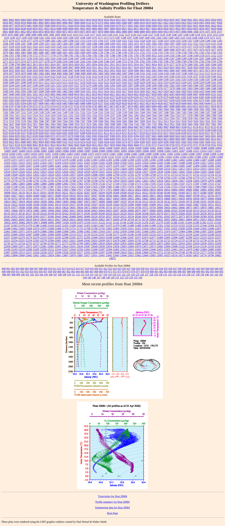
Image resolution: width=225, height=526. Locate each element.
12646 (210, 171)
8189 (213, 130)
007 (36, 268)
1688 (53, 52)
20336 (218, 213)
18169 (50, 192)
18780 (50, 198)
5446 (219, 91)
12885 (36, 183)
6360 (183, 100)
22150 (87, 234)
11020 (12, 154)
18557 (87, 195)
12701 (123, 174)
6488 (88, 103)
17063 (80, 183)
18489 (58, 195)
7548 (148, 118)
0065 (59, 22)
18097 (218, 189)
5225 (118, 82)
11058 (55, 154)
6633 (148, 103)
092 (207, 271)
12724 (210, 174)
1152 (209, 34)
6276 (148, 97)
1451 (118, 43)
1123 (127, 34)
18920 (181, 198)
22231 (181, 234)
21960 (145, 231)
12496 (210, 166)
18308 (123, 192)
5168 (41, 79)
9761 (213, 145)
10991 (116, 151)
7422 (47, 118)
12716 (181, 174)
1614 (41, 49)
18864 (152, 198)
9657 (106, 145)
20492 (80, 216)
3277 (172, 64)
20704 (130, 219)
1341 (213, 40)
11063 (69, 154)
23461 (174, 249)
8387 (106, 136)
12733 (36, 177)
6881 (136, 106)
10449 (116, 148)
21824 (152, 228)
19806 (160, 207)
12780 (29, 180)
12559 (87, 168)
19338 (80, 204)
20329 (203, 213)
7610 (148, 121)
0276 (100, 22)
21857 (218, 228)
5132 (88, 76)
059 (55, 271)
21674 (36, 228)
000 (4, 268)
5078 (17, 73)
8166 (118, 130)
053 (27, 271)
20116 (203, 210)
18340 (159, 192)
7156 (106, 112)
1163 (53, 37)
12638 (152, 171)
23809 (21, 255)
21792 (101, 228)
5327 (88, 88)
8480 (53, 139)
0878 (100, 31)
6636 (160, 103)
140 (207, 274)
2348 (118, 61)
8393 (130, 136)
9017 (219, 139)
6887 (166, 106)
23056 (116, 246)
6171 (40, 97)
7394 (219, 115)
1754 (154, 52)
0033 (160, 19)
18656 (160, 195)
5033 (219, 67)
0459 (5, 25)
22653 (94, 240)
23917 (87, 255)
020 (96, 268)
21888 (58, 231)
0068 (77, 22)
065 (82, 271)
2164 (59, 58)
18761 (29, 198)
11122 (111, 157)
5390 (5, 91)
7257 (112, 115)
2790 (190, 61)
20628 (65, 219)
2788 (178, 61)
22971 (21, 246)
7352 (172, 115)
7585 (35, 121)
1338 (196, 40)
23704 (152, 252)
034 (161, 268)
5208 (23, 82)
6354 (148, 100)
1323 (136, 40)
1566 (124, 46)
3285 (219, 64)
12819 (123, 180)
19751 (145, 207)
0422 (166, 22)
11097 (198, 154)
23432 (138, 249)
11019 (5, 154)
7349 (166, 115)
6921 (11, 109)
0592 (166, 25)
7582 (29, 121)
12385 (109, 160)
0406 (124, 22)
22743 (218, 240)
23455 (167, 249)
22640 (80, 240)
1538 (94, 46)
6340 (124, 100)
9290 (142, 142)
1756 (166, 52)
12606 (138, 168)
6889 (178, 106)
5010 (88, 67)
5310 (219, 85)
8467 (17, 139)
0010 (53, 19)
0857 (53, 31)
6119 (29, 97)
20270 (160, 213)
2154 (5, 58)
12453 (218, 163)
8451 (213, 136)
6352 (136, 100)
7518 (112, 118)
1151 (203, 34)
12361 (161, 157)
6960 (35, 109)
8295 (17, 136)
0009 (47, 19)
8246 (178, 133)
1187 (117, 37)
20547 (145, 216)
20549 (152, 216)
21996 (196, 231)
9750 (172, 145)
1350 (41, 43)
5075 (219, 70)
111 (73, 274)
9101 (65, 142)
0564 (82, 25)
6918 (213, 106)
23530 (43, 252)
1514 (207, 43)
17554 (181, 186)
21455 (87, 225)
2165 (65, 58)
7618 (183, 121)
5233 (166, 82)
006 (32, 268)
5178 (100, 79)
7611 (154, 121)
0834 (190, 28)
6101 (213, 94)
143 (221, 274)
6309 (53, 100)
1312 (77, 40)
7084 (166, 109)
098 (14, 274)
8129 (11, 130)
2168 (82, 58)
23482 (196, 249)
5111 (196, 73)
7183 (183, 112)
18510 (65, 195)
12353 (139, 157)
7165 (148, 112)
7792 (154, 124)
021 (101, 268)
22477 (152, 237)
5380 (178, 88)
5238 (195, 82)
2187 (172, 58)
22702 (138, 240)
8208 (82, 133)
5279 (88, 85)
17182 (145, 183)
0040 (183, 19)
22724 (174, 240)
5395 (23, 91)
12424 (94, 163)
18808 (72, 198)
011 (55, 268)
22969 (14, 246)
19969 (14, 210)
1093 (57, 34)
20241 (130, 213)
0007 (41, 19)
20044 (101, 210)
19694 (94, 207)
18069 (189, 189)
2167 (77, 58)
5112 (201, 73)
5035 (11, 70)
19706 (101, 207)
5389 (219, 88)
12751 (123, 177)
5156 (189, 76)
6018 (94, 94)
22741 (210, 240)
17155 (123, 183)
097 (9, 274)
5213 (53, 82)
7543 (130, 118)
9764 (12, 148)
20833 (167, 219)
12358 (146, 157)
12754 (138, 177)
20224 (116, 213)
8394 (136, 136)
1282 (59, 40)
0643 (219, 25)
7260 (124, 115)
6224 (94, 97)
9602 (35, 145)
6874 (118, 106)
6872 (106, 106)
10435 (65, 148)
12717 (188, 174)
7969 (35, 127)
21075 (80, 222)
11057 (48, 154)
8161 (88, 130)
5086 (65, 73)
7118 (29, 112)
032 (152, 268)
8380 (77, 136)
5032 (213, 67)
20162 (65, 213)
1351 (47, 43)
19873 (189, 207)
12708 (145, 174)
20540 (138, 216)
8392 (124, 136)
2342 (82, 61)
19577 (14, 207)
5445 (213, 91)
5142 (148, 76)
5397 (35, 91)
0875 (82, 31)
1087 (22, 34)
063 (73, 271)
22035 (210, 231)
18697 (189, 195)
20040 (87, 210)
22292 (58, 237)
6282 (183, 97)
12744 (80, 177)
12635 (130, 171)
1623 (88, 49)
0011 (58, 19)
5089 (83, 73)
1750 (130, 52)
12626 (65, 171)
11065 (76, 154)
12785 (65, 180)
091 (203, 271)
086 (180, 271)
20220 (109, 213)
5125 (53, 76)
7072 (112, 109)
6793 (82, 106)
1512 (195, 43)
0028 (130, 19)
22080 (36, 234)
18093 (210, 189)
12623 (43, 171)
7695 (106, 124)
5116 (5, 76)
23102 (181, 246)
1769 (23, 55)
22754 (21, 243)
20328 (196, 213)
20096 (167, 210)
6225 (100, 97)
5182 (124, 79)
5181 (118, 79)
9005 (207, 139)
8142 (41, 130)
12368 (212, 157)
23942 (109, 255)
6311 (64, 100)
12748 (101, 177)
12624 (50, 171)
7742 (136, 124)
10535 (29, 151)
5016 (124, 67)
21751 (72, 228)
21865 (14, 231)
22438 (109, 237)
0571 (124, 25)
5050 (88, 70)
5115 (219, 73)
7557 (178, 118)
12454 (7, 166)
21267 (152, 222)
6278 (160, 97)
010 (50, 268)
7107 (17, 112)
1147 (180, 34)
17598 (196, 186)
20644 (87, 219)
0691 (77, 28)
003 (18, 268)
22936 (203, 243)
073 (120, 271)
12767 (174, 177)
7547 (142, 118)
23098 (174, 246)
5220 (88, 82)
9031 (17, 142)
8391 (118, 136)
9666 (130, 145)
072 (115, 271)
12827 (181, 180)
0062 (41, 22)
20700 (123, 219)
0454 (195, 22)
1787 (106, 55)
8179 (172, 130)
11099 (213, 154)
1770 (29, 55)
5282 (106, 85)
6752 (41, 106)
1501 (148, 43)
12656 (65, 174)
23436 (145, 249)
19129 (152, 201)
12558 (80, 168)
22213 (159, 234)
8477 (47, 139)
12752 (130, 177)
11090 (155, 154)
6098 (201, 94)
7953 (17, 127)
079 (147, 271)
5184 (136, 79)
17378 (36, 186)
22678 (116, 240)
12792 (109, 180)
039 (184, 268)
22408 (94, 237)
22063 (21, 234)
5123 (41, 76)
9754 (183, 145)
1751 (136, 52)
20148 (50, 213)
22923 (189, 243)
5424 (166, 91)
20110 (196, 210)
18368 (181, 192)
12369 (219, 157)
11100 (220, 154)
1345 (11, 43)
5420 (142, 91)
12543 (36, 168)
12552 (72, 168)
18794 (58, 198)
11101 (5, 157)
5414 (106, 91)
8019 (77, 127)
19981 (36, 210)
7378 (189, 115)
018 (87, 268)
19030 (29, 201)
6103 (5, 97)
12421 (79, 163)
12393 (138, 160)
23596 (94, 252)
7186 (201, 112)
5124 (47, 76)
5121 (29, 76)
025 (119, 268)
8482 (65, 139)
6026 (142, 94)
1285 (65, 40)
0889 (142, 31)
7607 (136, 121)
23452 (160, 249)
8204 (59, 133)
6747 (11, 106)
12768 (181, 177)
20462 (65, 216)
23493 (218, 249)
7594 (65, 121)
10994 (131, 151)
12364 (183, 157)
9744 (160, 145)
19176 (188, 201)
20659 (94, 219)
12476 (116, 166)
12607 (145, 168)
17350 (29, 186)
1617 (59, 49)
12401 (174, 160)
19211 (218, 201)
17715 (21, 189)
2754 (130, 61)
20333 (210, 213)
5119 (17, 76)
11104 (26, 157)
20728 (145, 219)
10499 (22, 151)
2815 (47, 64)
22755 (29, 243)
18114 (29, 192)
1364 (65, 43)
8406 (160, 136)
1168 (82, 37)
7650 (23, 124)
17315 (210, 183)
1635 (142, 49)
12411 (14, 163)
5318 (35, 88)
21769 (87, 228)
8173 (142, 130)
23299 (43, 249)
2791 (196, 61)
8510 (124, 139)
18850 (123, 198)
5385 (201, 88)
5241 (213, 82)
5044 (53, 70)
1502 (154, 43)
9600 (29, 145)
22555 (21, 240)
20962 (22, 222)
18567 (94, 195)
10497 (14, 151)
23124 (196, 246)
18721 (203, 195)
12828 (189, 180)
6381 (207, 100)
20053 (109, 210)
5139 (130, 76)
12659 (87, 174)
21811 (130, 228)
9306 (207, 142)
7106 (11, 112)
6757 (71, 106)
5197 (207, 79)
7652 (29, 124)
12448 (181, 163)
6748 (17, 106)
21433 (65, 225)
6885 (160, 106)
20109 (189, 210)
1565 (118, 46)
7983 (41, 127)
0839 (213, 28)
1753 (148, 52)
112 (78, 274)
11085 (134, 154)
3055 (160, 64)
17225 (160, 183)
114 (87, 274)
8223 (148, 133)
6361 (189, 100)
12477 (123, 166)
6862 (100, 106)
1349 (35, 43)
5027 (183, 67)
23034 (80, 246)
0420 (154, 22)
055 (36, 271)
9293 (154, 142)
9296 (166, 142)
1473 (142, 43)
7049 (82, 109)
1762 (202, 52)
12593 (116, 168)
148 (103, 277)
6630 (130, 103)
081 (157, 271)
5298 (148, 85)
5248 (35, 85)
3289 (23, 67)
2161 (41, 58)
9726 (148, 145)
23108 (189, 246)
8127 (5, 130)
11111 (69, 157)
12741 (65, 177)
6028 (154, 94)
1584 (11, 49)
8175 (154, 130)
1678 (219, 49)
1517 (5, 46)
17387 (50, 186)
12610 (167, 168)
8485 (77, 139)
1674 (202, 49)
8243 (172, 133)
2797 (5, 64)
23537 (50, 252)
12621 (29, 171)
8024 (82, 127)
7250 (82, 115)
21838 (181, 228)
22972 (29, 246)
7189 (219, 112)
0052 (201, 19)
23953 (130, 255)
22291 (50, 237)
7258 (118, 115)
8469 (23, 139)
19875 (196, 207)
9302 (184, 142)
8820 (160, 139)
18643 (145, 195)
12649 (14, 174)
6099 (207, 94)
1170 (94, 37)
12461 (58, 166)
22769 (50, 243)
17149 (116, 183)
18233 (72, 192)
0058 (17, 22)
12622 (36, 171)
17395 (58, 186)
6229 (124, 97)
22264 (14, 237)
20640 (80, 219)
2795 (213, 61)
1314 (88, 40)
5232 (160, 82)
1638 (154, 49)
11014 (203, 151)
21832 (167, 228)
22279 (43, 237)
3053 (148, 64)
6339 (118, 100)
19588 (21, 207)
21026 (65, 222)
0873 (71, 31)
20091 (160, 210)
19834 (167, 207)
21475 (109, 225)
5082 (41, 73)
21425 (58, 225)
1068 (196, 31)
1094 (63, 34)
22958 (7, 246)
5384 (195, 88)
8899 (195, 139)
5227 (130, 82)
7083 (160, 109)
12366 (197, 157)
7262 (136, 115)
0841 (5, 31)
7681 (94, 124)
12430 (123, 163)
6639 (178, 103)
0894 (154, 31)
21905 (94, 231)
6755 (59, 106)
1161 (41, 37)
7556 (172, 118)
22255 (218, 234)
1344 (5, 43)
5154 (178, 76)
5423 (160, 91)
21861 (7, 231)
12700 (116, 174)
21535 (196, 225)
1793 (136, 55)
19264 (21, 204)
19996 (50, 210)
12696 (109, 174)
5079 (23, 73)
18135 (36, 192)
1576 (184, 46)
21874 (29, 231)
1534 (71, 46)
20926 (218, 219)
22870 (152, 243)
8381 (82, 136)
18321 (138, 192)
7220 (58, 115)
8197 (23, 133)
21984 (181, 231)
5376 (160, 88)
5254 (65, 85)
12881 (7, 183)
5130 (76, 76)
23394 (109, 249)
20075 (138, 210)
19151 (174, 201)
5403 (71, 91)
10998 (160, 151)
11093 (177, 154)
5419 (136, 91)
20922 (210, 219)
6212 (58, 97)
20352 (14, 216)
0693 (88, 28)
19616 (58, 207)
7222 (70, 115)
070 (106, 271)
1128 (156, 34)
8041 (100, 127)
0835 (196, 28)
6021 (112, 94)
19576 (7, 207)
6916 (202, 106)
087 (184, 271)
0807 (106, 28)
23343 (72, 249)
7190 (5, 115)
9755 (189, 145)
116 (96, 274)
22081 (43, 234)
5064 (160, 70)
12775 (218, 177)
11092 (170, 154)
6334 (88, 100)
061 (64, 271)
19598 (29, 207)
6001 (53, 94)
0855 (41, 31)
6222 (82, 97)
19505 (203, 204)
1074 (202, 31)
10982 (51, 151)
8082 (154, 127)
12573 (94, 168)
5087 (71, 73)
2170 (94, 58)
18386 (203, 192)
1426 (88, 43)
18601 (116, 195)
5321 (53, 88)
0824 (142, 28)
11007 (182, 151)
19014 (7, 201)
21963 (152, 231)
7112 (23, 112)
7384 (207, 115)
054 (32, 271)
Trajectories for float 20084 (112, 496)
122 (123, 274)
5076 (5, 73)
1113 (69, 34)
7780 (142, 124)
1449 (106, 43)
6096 (189, 94)
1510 (184, 43)
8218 (142, 133)
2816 (53, 64)
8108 (184, 127)
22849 (138, 243)
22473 (138, 237)
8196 (17, 133)
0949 (160, 31)
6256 (136, 97)
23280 (29, 249)
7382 (201, 115)
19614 (50, 207)
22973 (36, 246)
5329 (100, 88)
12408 (210, 160)
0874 (77, 31)
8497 (100, 139)
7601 (106, 121)
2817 (59, 64)
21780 (94, 228)
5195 (196, 79)
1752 (142, 52)
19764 (152, 207)
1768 (17, 55)
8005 (53, 127)
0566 (94, 25)
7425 (53, 118)
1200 (147, 37)
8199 (35, 133)
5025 (172, 67)
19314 (58, 204)
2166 (71, 58)
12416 (43, 163)
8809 (154, 139)
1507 (172, 43)
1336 (184, 40)
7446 (77, 118)
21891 (72, 231)
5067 (178, 70)
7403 (17, 118)
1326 (148, 40)
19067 (80, 201)
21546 (203, 225)
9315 (11, 145)
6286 (207, 97)
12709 (152, 174)
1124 (133, 34)
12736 (50, 177)
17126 (101, 183)
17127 (109, 183)
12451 (203, 163)
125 (137, 274)
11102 (12, 157)
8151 (77, 130)
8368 (41, 136)
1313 (82, 40)
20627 (58, 219)
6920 (5, 109)
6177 (46, 97)
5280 (94, 85)
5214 (58, 82)
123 (128, 274)
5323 (64, 88)
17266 (174, 183)
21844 (196, 228)
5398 (41, 91)
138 (198, 274)
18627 (130, 195)
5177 (94, 79)
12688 (94, 174)
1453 (130, 43)
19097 (116, 201)
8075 (142, 127)
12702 (130, 174)
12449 (188, 163)
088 (189, 271)
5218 (82, 82)
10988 (94, 151)
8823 (166, 139)
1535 (77, 46)
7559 (190, 118)
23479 (189, 249)
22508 (189, 237)
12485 (181, 166)
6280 (171, 97)
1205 (176, 37)
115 (91, 274)
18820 (87, 198)
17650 (218, 186)
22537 (218, 237)
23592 (87, 252)
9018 (5, 142)
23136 (203, 246)
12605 (130, 168)
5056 (118, 70)
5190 (166, 79)
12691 (101, 174)
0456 (207, 22)
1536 (82, 46)
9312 (219, 142)
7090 (196, 109)
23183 (218, 246)
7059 (94, 109)
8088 (172, 127)
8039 (94, 127)
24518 (174, 255)
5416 (118, 91)
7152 (82, 112)
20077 (145, 210)
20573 (181, 216)
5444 (207, 91)
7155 (100, 112)
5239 (201, 82)
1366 (77, 43)
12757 (152, 177)
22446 (123, 237)
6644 (207, 103)
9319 (23, 145)
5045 (59, 70)
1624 (94, 49)
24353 (167, 255)
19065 (65, 201)
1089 (34, 34)
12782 (43, 180)
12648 (7, 174)
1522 (35, 46)
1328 (160, 40)
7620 (195, 121)
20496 (87, 216)
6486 (82, 103)
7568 (213, 118)
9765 (18, 148)
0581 (130, 25)
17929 (87, 189)
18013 (123, 189)
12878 (203, 180)
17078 (94, 183)
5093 (106, 73)
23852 (43, 255)
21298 (196, 222)
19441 (174, 204)
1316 (100, 40)
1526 (59, 46)
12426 (101, 163)
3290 (29, 67)
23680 (145, 252)
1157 (18, 37)
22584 (50, 240)
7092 (202, 109)
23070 (138, 246)
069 (101, 271)
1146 (174, 34)
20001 (58, 210)
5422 (154, 91)
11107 (48, 157)
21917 (109, 231)
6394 (23, 103)
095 (221, 271)
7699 (118, 124)
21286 (174, 222)
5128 (70, 76)
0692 (82, 28)
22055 (7, 234)
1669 (172, 49)
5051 (94, 70)
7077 (124, 109)
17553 (174, 186)
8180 (178, 130)
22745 (7, 243)
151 (117, 277)
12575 (101, 168)
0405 (118, 22)
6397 (35, 103)
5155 (183, 76)
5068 (184, 70)
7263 (142, 115)
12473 (101, 166)
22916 (181, 243)
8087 (166, 127)
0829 (160, 28)
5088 (77, 73)
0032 (154, 19)
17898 (72, 189)
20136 (21, 213)
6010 (77, 94)
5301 (166, 85)
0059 (23, 22)
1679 (5, 52)
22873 (160, 243)
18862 (145, 198)
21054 (73, 222)
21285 (167, 222)
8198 (29, 133)
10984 (65, 151)
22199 (138, 234)
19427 (167, 204)
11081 (112, 154)
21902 (87, 231)
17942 (94, 189)
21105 (87, 222)
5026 (178, 67)
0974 (172, 31)
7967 (29, 127)
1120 (109, 34)
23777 (203, 252)
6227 (112, 97)
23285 (36, 249)
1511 (189, 43)
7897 (219, 124)
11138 (125, 157)
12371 (14, 160)
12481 (152, 166)
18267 (87, 192)
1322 (130, 40)
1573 (166, 46)
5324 (70, 88)
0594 (178, 25)
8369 (47, 136)
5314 (11, 88)
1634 (136, 49)
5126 (58, 76)
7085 (172, 109)
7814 (166, 124)
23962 (138, 255)
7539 (124, 118)
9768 (30, 148)
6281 (177, 97)
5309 (213, 85)
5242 (219, 82)
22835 (123, 243)
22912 (174, 243)
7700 (124, 124)
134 (179, 274)
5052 (100, 70)
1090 (39, 34)
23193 (14, 249)
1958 (148, 55)
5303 (178, 85)
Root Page (112, 513)
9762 (219, 145)
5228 (136, 82)
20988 (44, 222)
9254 (82, 142)
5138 (124, 76)
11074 (98, 154)
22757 (36, 243)
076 (133, 271)
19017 (14, 201)
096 (4, 274)
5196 (202, 79)
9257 (94, 142)
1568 (136, 46)
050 (13, 271)
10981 (44, 151)
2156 (17, 58)
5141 (142, 76)
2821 (82, 64)
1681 (11, 52)
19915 (218, 207)
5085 (59, 73)
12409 (218, 160)
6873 (112, 106)
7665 (59, 124)
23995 (160, 255)
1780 (65, 55)
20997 (58, 222)
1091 (45, 34)
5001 (35, 67)
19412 (160, 204)
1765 (219, 52)
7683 (100, 124)
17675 (7, 189)
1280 (47, 40)
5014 (112, 67)
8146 (65, 130)
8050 (106, 127)
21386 (36, 225)
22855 (145, 243)
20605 (21, 219)
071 (110, 271)
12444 (152, 163)
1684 (29, 52)
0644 (5, 28)
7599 (94, 121)
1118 (98, 34)
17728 (29, 189)
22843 (130, 243)
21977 (174, 231)
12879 (210, 180)
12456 (21, 166)
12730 (29, 177)
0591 (160, 25)
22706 (145, 240)
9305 (202, 142)
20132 (218, 210)
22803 (87, 243)
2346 (106, 61)
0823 (136, 28)
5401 (59, 91)
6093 (172, 94)
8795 (148, 139)
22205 (145, 234)
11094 (184, 154)
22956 (218, 243)
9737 (154, 145)
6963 (41, 109)
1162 (47, 37)
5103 (154, 73)
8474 (35, 139)
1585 (17, 49)
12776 (7, 180)
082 (161, 271)
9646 (82, 145)
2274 (23, 61)
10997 (153, 151)
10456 (131, 148)
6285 (201, 97)
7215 (41, 115)
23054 (109, 246)
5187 (148, 79)
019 (92, 268)
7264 (148, 115)
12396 (152, 160)
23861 (58, 255)
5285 (124, 85)
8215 (124, 133)
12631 (101, 171)
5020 (148, 67)
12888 (50, 183)
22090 (50, 234)
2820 (77, 64)
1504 (166, 43)
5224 (112, 82)
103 (37, 274)
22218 (167, 234)
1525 (53, 46)
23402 (116, 249)
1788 (112, 55)
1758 (178, 52)
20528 (116, 216)
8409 (172, 136)
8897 (183, 139)
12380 (72, 160)
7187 (207, 112)
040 (189, 268)
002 (13, 268)
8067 (136, 127)
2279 (53, 61)
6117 (23, 97)
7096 (213, 109)
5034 (5, 70)
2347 (112, 61)
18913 (174, 198)
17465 (109, 186)
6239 (130, 97)
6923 (23, 109)
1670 (178, 49)
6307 (41, 100)
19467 (196, 204)
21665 (21, 228)
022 (105, 268)
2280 (59, 61)
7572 (5, 121)
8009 (65, 127)
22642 (87, 240)
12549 (50, 168)
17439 (101, 186)
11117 (90, 157)
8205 (65, 133)
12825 (167, 180)
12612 (181, 168)
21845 (203, 228)
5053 (106, 70)
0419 (148, 22)
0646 (17, 28)
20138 (36, 213)
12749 (109, 177)
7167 (160, 112)
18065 (181, 189)
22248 (210, 234)
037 (175, 268)
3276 (166, 64)
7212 (23, 115)
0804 (94, 28)
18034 (152, 189)
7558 (184, 118)
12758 (160, 177)
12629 (87, 171)
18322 (145, 192)
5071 (196, 70)
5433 (189, 91)
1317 (106, 40)
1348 (29, 43)
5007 (71, 67)
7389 (213, 115)
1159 (29, 37)
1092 (51, 34)
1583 (5, 49)
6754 (53, 106)
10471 (182, 148)
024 (115, 268)
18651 (152, 195)
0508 (47, 25)
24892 (218, 255)
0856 (47, 31)
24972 (112, 258)
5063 (154, 70)
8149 (71, 130)
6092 (166, 94)
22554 (14, 240)
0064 (53, 22)
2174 (118, 58)
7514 (106, 118)
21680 (50, 228)
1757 (172, 52)
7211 (17, 115)
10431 (44, 148)
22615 (65, 240)
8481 (59, 139)
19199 (210, 201)
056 (41, 271)
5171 (59, 79)
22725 (181, 240)
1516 (219, 43)
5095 (118, 73)
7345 (160, 115)
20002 (65, 210)
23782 (210, 252)
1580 (207, 46)
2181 (154, 58)
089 (194, 271)
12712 (167, 174)
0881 (112, 31)
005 (27, 268)
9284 (136, 142)
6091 (160, 94)
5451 (29, 94)
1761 (196, 52)
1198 (135, 37)
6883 (148, 106)
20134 (7, 213)
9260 (100, 142)
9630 (41, 145)
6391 (5, 103)
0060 (29, 22)
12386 (116, 160)
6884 (154, 106)
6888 (172, 106)
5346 (154, 88)
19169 (181, 201)
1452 (124, 43)
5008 (77, 67)
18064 (174, 189)
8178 (166, 130)
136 (188, 274)
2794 (207, 61)
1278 (35, 40)
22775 (65, 243)
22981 (43, 246)
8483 (71, 139)
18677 (174, 195)
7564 (202, 118)
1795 (142, 55)
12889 (58, 183)
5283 (112, 85)
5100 (136, 73)
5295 (142, 85)
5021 (154, 67)
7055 (88, 109)
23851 (36, 255)
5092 (100, 73)
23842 (29, 255)
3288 (17, 67)
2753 (124, 61)
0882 (118, 31)
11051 (19, 154)
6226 (106, 97)
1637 (148, 49)
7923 (5, 127)
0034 (166, 19)
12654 (50, 174)
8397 (148, 136)
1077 (219, 31)
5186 (142, 79)
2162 (47, 58)
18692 (181, 195)
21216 (137, 222)
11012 (196, 151)
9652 (94, 145)
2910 (100, 64)
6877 (124, 106)
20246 (138, 213)
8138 (29, 130)
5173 (71, 79)
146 (94, 277)
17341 (21, 186)
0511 (64, 25)
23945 (116, 255)
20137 (29, 213)
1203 (164, 37)
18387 (210, 192)
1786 (100, 55)
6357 (166, 100)
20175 (80, 213)
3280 (189, 64)
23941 (101, 255)
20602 (7, 219)
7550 (154, 118)
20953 (14, 222)
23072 (145, 246)
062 (69, 271)
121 (119, 274)
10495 (7, 151)
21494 (145, 225)
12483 (167, 166)
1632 (124, 49)
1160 (35, 37)
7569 (219, 118)
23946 (123, 255)
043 (203, 268)
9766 (24, 148)
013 (64, 268)
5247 (29, 85)
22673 (109, 240)
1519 (17, 46)
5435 (201, 91)
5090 (89, 73)
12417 (50, 163)
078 (143, 271)
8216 (130, 133)
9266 (118, 142)
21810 (123, 228)
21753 (80, 228)
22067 (29, 234)
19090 (109, 201)
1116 (86, 34)
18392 (218, 192)
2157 (23, 58)
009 (45, 268)
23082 (160, 246)
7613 (166, 121)
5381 (183, 88)
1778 (53, 55)
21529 (189, 225)
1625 (100, 49)
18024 (138, 189)
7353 (178, 115)
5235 (178, 82)
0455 (201, 22)
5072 (202, 70)
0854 (35, 31)
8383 (94, 136)
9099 (59, 142)
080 (152, 271)
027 (129, 268)
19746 (138, 207)
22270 (21, 237)
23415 (130, 249)
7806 (160, 124)
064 (78, 271)
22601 (58, 240)
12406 (196, 160)
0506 (35, 25)
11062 (62, 154)
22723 (167, 240)
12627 (72, 171)
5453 (41, 94)
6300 (219, 97)
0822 (130, 28)
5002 (41, 67)
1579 (202, 46)
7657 (35, 124)
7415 (41, 118)
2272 (11, 61)
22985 (50, 246)
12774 (210, 177)
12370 (7, 160)
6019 (100, 94)
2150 (202, 55)
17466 (116, 186)
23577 (80, 252)
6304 (23, 100)
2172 (106, 58)
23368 (94, 249)
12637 (145, 171)
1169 (88, 37)
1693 (77, 52)
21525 (181, 225)
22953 (210, 243)
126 (142, 274)
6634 (154, 103)
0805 (100, 28)
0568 (106, 25)
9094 (41, 142)
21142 (116, 222)
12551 (65, 168)
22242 (196, 234)
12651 (29, 174)
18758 (21, 198)
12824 (160, 180)
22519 (203, 237)
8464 (11, 139)
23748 (181, 252)
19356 (101, 204)
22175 (116, 234)
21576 (218, 225)
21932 (116, 231)
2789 (184, 61)
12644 (196, 171)
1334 (172, 40)
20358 (29, 216)
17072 (87, 183)
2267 (202, 58)
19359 (109, 204)
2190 (190, 58)
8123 (207, 127)
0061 (35, 22)
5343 (142, 88)
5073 (207, 70)
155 (136, 277)
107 (55, 274)
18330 (152, 192)
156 (140, 277)
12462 (65, 166)
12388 (123, 160)
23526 (36, 252)
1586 (23, 49)
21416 (50, 225)
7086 (178, 109)
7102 (5, 112)
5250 (47, 85)
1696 (94, 52)
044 (207, 268)
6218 (64, 97)
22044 (218, 231)
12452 (210, 163)
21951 (138, 231)
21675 (43, 228)
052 (22, 271)
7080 (142, 109)
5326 (82, 88)
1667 (160, 49)
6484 (71, 103)
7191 (11, 115)
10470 (174, 148)
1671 (184, 49)
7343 (154, 115)
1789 (118, 55)
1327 (154, 40)
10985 (73, 151)
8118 (195, 127)
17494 (138, 186)
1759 (184, 52)
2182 (160, 58)
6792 (77, 106)
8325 (29, 136)
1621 (77, 49)
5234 (172, 82)
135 (184, 274)
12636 (138, 171)
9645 (77, 145)
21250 (145, 222)
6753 (47, 106)
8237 (166, 133)
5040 (41, 70)
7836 (178, 124)
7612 (160, 121)
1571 (154, 46)
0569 (112, 25)
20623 (50, 219)
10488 (204, 148)
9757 (195, 145)
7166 (154, 112)
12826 (174, 180)
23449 (152, 249)
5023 (160, 67)
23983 (152, 255)
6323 (70, 100)
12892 (65, 183)
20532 (123, 216)
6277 (154, 97)
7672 (82, 124)
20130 (210, 210)
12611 (174, 168)
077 (138, 271)
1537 (88, 46)
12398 (160, 160)
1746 (106, 52)
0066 (65, 22)
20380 (50, 216)
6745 (219, 103)
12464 (72, 166)
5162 (5, 79)
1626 (106, 49)
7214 (35, 115)
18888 (167, 198)
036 (170, 268)
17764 (36, 189)
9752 (178, 145)
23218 (21, 249)
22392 (87, 237)
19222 (14, 204)
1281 (53, 40)
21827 (159, 228)
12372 (21, 160)
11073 (91, 154)
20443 (58, 216)
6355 (154, 100)
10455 (124, 148)
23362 (87, 249)
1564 (112, 46)
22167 (101, 234)
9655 (100, 145)
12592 (109, 168)
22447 (130, 237)
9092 (35, 142)
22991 (58, 246)
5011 (94, 67)
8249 (183, 133)
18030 (145, 189)
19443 (181, 204)
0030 (142, 19)
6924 (29, 109)
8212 (106, 133)
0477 (11, 25)
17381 (43, 186)
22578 (43, 240)
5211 (41, 82)
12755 (145, 177)
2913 (118, 64)
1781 (71, 55)
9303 (190, 142)
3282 (201, 64)
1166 (70, 37)
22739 (203, 240)
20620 (43, 219)
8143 (47, 130)
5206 (11, 82)
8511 (130, 139)
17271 (189, 183)
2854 (94, 64)
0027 (124, 19)
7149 (64, 112)
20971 (36, 222)
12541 (21, 168)
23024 (65, 246)
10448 (109, 148)
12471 (87, 166)
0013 (70, 19)
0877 (94, 31)
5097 (124, 73)
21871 (21, 231)
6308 (47, 100)
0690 (71, 28)
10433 (51, 148)
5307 (202, 85)
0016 (88, 19)
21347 (7, 225)
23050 (101, 246)
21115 (94, 222)
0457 (213, 22)
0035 (172, 19)
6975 (71, 109)
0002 (11, 19)
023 (110, 268)
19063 (58, 201)
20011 (72, 210)
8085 (160, 127)
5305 (190, 85)
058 (50, 271)
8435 (184, 136)
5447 (5, 94)
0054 (213, 19)
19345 (87, 204)
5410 (82, 91)
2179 (142, 58)
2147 (184, 55)
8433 (178, 136)
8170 (130, 130)
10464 (167, 148)
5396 (29, 91)
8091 (178, 127)
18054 (167, 189)
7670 (77, 124)
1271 (212, 37)
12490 (196, 166)
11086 (141, 154)
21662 (14, 228)
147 (99, 277)
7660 (41, 124)
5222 (100, 82)
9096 (53, 142)
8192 (219, 130)
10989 (102, 151)
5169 (47, 79)
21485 (123, 225)
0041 (189, 19)
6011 (82, 94)
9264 (106, 142)
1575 (178, 46)
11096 (191, 154)
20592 (210, 216)
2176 (130, 58)
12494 (203, 166)
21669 (29, 228)
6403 (53, 103)
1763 (207, 52)
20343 (7, 216)
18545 (72, 195)
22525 (210, 237)
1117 (92, 34)
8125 (213, 127)
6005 (65, 94)
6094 (178, 94)
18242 (79, 192)
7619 (189, 121)
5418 (130, 91)
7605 (124, 121)
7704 (130, 124)
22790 (80, 243)
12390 (130, 160)
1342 (219, 40)
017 (82, 268)
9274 (124, 142)
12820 (130, 180)
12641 (174, 171)
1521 (29, 46)
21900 (80, 231)
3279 (183, 64)
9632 (53, 145)
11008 (189, 151)
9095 (47, 142)
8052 (112, 127)
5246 (23, 85)
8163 (100, 130)
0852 (23, 31)
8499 (112, 139)
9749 (166, 145)
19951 (7, 210)
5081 (35, 73)
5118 (11, 76)
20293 (189, 213)
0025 (118, 19)
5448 (11, 94)
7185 (195, 112)
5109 (190, 73)
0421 (160, 22)
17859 (50, 189)
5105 (166, 73)
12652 (36, 174)
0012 (64, 19)
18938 (196, 198)
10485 (196, 148)
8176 (160, 130)
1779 (59, 55)
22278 (36, 237)
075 (129, 271)
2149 (196, 55)
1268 (200, 37)
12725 (218, 174)
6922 (17, 109)
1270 (206, 37)
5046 (65, 70)
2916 (136, 64)
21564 (210, 225)
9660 (118, 145)
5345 (148, 88)
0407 (130, 22)
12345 (132, 157)
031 (147, 268)
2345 (100, 61)
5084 (53, 73)
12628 (80, 171)
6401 (47, 103)
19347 (94, 204)
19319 (65, 204)
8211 (100, 133)
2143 (160, 55)
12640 (167, 171)
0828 (154, 28)
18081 (196, 189)
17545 (167, 186)
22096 (65, 234)
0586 (148, 25)
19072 (87, 201)
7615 (178, 121)
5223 (106, 82)
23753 (196, 252)
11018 (217, 151)
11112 (76, 157)
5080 (29, 73)
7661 (47, 124)
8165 (112, 130)
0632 (189, 25)
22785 (72, 243)
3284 (213, 64)
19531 (218, 204)
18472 (50, 195)
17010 (72, 183)
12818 (116, 180)
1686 (41, 52)
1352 (53, 43)
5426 (178, 91)
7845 (190, 124)
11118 (97, 157)
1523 (41, 46)
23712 (159, 252)
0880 (106, 31)
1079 (10, 34)
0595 (183, 25)
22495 (167, 237)
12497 (218, 166)
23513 (21, 252)
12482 (160, 166)
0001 (5, 19)
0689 (65, 28)
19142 (167, 201)
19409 (152, 204)
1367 (82, 43)
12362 (168, 157)
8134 (23, 130)
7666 (65, 124)
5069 (190, 70)
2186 (166, 58)
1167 (76, 37)
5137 (118, 76)
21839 (188, 228)
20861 (181, 219)
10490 (211, 148)
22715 (152, 240)
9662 (124, 145)
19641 (72, 207)
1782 (77, 55)
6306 (35, 100)
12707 (138, 174)
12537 (7, 168)
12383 (94, 160)
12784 (58, 180)
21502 (167, 225)
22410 (101, 237)
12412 (21, 163)
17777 (43, 189)
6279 (165, 97)
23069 (130, 246)
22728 (189, 240)
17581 (189, 186)
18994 (210, 198)
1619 (71, 49)
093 (212, 271)
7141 (58, 112)
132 (170, 274)
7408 (29, 118)
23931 (94, 255)
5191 (172, 79)
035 (166, 268)
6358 (172, 100)
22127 (79, 234)
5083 (47, 73)
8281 (5, 136)
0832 (178, 28)
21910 (101, 231)
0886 (124, 31)
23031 (72, 246)
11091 (163, 154)
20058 (123, 210)
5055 (112, 70)
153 (126, 277)
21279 (159, 222)
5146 (172, 76)
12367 (205, 157)
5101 (142, 73)
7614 (172, 121)
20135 (14, 213)
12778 (14, 180)
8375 (65, 136)
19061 (50, 201)
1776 (41, 55)
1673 (196, 49)
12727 (7, 177)
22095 (58, 234)
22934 (196, 243)
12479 (138, 166)
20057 (116, 210)
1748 (118, 52)
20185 (87, 213)
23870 (72, 255)
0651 (41, 28)
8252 (189, 133)
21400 (43, 225)
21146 (123, 222)
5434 (195, 91)
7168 (166, 112)
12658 (80, 174)
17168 (130, 183)
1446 (94, 43)
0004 (23, 19)
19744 (130, 207)
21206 (130, 222)
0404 (112, 22)
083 (166, 271)
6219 (70, 97)
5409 (77, 91)
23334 (58, 249)
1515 (213, 43)
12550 (58, 168)
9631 (47, 145)
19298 (43, 204)
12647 (218, 171)
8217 (136, 133)
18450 (29, 195)
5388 (213, 88)
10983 (58, 151)
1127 (150, 34)
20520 (94, 216)
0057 (11, 22)
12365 (190, 157)
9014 (213, 139)
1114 (75, 34)
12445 (159, 163)
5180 (112, 79)
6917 (207, 106)
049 (8, 271)
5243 (5, 85)
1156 (12, 37)
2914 (124, 64)
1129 (162, 34)
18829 (116, 198)
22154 (94, 234)
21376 (21, 225)
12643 (189, 171)
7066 (100, 109)
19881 (210, 207)
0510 (59, 25)
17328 (7, 186)
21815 (138, 228)
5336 (136, 88)
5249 (41, 85)
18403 (7, 195)
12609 (160, 168)
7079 (136, 109)
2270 (219, 58)
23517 (29, 252)
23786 (218, 252)
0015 (82, 19)
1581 (213, 46)
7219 (53, 115)
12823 (152, 180)
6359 (178, 100)
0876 (88, 31)
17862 (58, 189)
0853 (29, 31)
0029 (136, 19)
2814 (41, 64)
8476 (41, 139)
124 (133, 274)
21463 (94, 225)
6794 (88, 106)
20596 (218, 216)
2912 (112, 64)
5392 (17, 91)
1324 (142, 40)
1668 (166, 49)
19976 (29, 210)
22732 (196, 240)
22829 (116, 243)
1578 (196, 46)
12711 (160, 174)
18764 (36, 198)
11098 (206, 154)
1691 (65, 52)
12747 (94, 177)
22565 (36, 240)
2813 (35, 64)
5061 (142, 70)
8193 (5, 133)
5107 (178, 73)
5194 (190, 79)
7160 (130, 112)
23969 (145, 255)
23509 (14, 252)
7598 (88, 121)
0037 (178, 19)
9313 (5, 145)
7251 (88, 115)
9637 (65, 145)
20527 (109, 216)
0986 (190, 31)
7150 (70, 112)
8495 (94, 139)
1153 (215, 34)
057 (45, 271)
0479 (23, 25)
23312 (50, 249)
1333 (166, 40)
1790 (124, 55)
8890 (172, 139)
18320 (130, 192)
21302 (203, 222)
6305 (29, 100)
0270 (94, 22)
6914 (190, 106)
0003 (17, 19)
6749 (23, 106)
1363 (59, 43)
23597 (101, 252)
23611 (130, 252)
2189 (184, 58)
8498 (106, 139)
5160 (213, 76)
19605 (43, 207)
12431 (130, 163)
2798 (11, 64)
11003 (174, 151)
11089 (148, 154)
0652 (47, 28)
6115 (17, 97)
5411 (88, 91)
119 (110, 274)
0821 (124, 28)
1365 (71, 43)
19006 (218, 198)
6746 (5, 106)
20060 (130, 210)
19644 (80, 207)
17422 (72, 186)
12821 (138, 180)
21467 (101, 225)
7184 (189, 112)
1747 (112, 52)
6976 (77, 109)
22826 (109, 243)
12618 (7, 171)
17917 (80, 189)
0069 (82, 22)
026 (124, 268)
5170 (53, 79)
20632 (72, 219)
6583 (112, 103)
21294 (188, 222)
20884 (189, 219)
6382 (213, 100)
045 (212, 268)
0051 (195, 19)
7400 (11, 118)
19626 (65, 207)
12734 (43, 177)
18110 (21, 192)
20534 (130, 216)
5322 (58, 88)
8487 (88, 139)
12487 (189, 166)
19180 (196, 201)
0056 (5, 22)
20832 (160, 219)
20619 (36, 219)
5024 (166, 67)
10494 (218, 148)
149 (108, 277)
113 (82, 274)
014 (68, 268)
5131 (82, 76)
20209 (101, 213)
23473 (181, 249)
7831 (172, 124)
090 (198, 271)
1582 (219, 46)
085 (175, 271)
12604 (123, 168)
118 (105, 274)
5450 (23, 94)
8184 (196, 130)
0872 (65, 31)
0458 (219, 22)
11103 (19, 157)
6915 (196, 106)
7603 (112, 121)
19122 (145, 201)
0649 (29, 28)
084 (170, 271)
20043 (94, 210)
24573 (181, 255)
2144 (166, 55)
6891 (184, 106)
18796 (65, 198)
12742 (72, 177)
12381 (80, 160)
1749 (124, 52)
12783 (50, 180)
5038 (29, 70)
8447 (202, 136)
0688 (59, 28)
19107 (123, 201)
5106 (172, 73)
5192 (178, 79)
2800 (23, 64)
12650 (21, 174)
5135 (106, 76)
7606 (130, 121)
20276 (174, 213)
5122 (35, 76)
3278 (178, 64)
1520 (23, 46)
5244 (11, 85)
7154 (94, 112)
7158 (118, 112)
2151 (207, 55)
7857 (207, 124)
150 (113, 277)
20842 (174, 219)
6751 (35, 106)
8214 (118, 133)
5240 (207, 82)
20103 (174, 210)
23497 (7, 252)
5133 (94, 76)
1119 (103, 34)
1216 (188, 37)
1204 (170, 37)
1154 (221, 34)
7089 (190, 109)
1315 (94, 40)
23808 (14, 255)
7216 (47, 115)
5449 (17, 94)
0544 (70, 25)
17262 (167, 183)
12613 (188, 168)
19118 (138, 201)
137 (193, 274)
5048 (77, 70)
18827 (109, 198)
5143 (154, 76)
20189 (94, 213)
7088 (184, 109)
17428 (80, 186)
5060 (136, 70)
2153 (219, 55)
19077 (94, 201)
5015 (118, 67)
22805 (94, 243)
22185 (123, 234)
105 (46, 274)
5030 (201, 67)
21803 (109, 228)
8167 (124, 130)
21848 (210, 228)
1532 (65, 46)
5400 (53, 91)
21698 (58, 228)
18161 (43, 192)
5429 (183, 91)
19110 (130, 201)
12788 (87, 180)
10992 (124, 151)
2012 (154, 55)
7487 (94, 118)
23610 (123, 252)
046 (217, 268)
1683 (23, 52)
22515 (196, 237)
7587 (47, 121)
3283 (207, 64)
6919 (219, 106)
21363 (14, 225)
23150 (210, 246)
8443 (190, 136)
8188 (207, 130)
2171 (100, 58)
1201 (153, 37)
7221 (64, 115)
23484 (203, 249)
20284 (181, 213)
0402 (106, 22)
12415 (36, 163)
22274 (29, 237)
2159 (35, 58)
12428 (108, 163)
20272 (167, 213)
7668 (71, 124)
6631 (136, 103)
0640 (201, 25)
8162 (94, 130)
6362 (195, 100)
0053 (207, 19)
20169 (72, 213)
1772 (35, 55)
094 (217, 271)
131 (165, 274)
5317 (29, 88)
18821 (94, 198)
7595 (71, 121)
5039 (35, 70)
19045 (36, 201)
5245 (17, 85)
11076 (105, 154)
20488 (72, 216)
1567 (130, 46)
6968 (53, 109)
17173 (138, 183)
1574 (172, 46)
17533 (152, 186)
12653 (43, 174)
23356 (80, 249)
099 (18, 274)
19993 (43, 210)
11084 (127, 154)
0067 (71, 22)
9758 (201, 145)
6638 (172, 103)
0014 (76, 19)
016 (78, 268)
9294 (160, 142)
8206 (71, 133)
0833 (184, 28)
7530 (118, 118)
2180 (148, 58)
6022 (118, 94)
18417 (14, 195)
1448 (100, 43)
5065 (166, 70)
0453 (189, 22)
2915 (130, 64)
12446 (167, 163)
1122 (121, 34)
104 (41, 274)
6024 (130, 94)
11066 (84, 154)
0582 (136, 25)
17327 (218, 183)
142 (216, 274)
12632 (109, 171)
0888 (136, 31)
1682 (17, 52)
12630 (94, 171)
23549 (58, 252)
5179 (106, 79)
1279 (41, 40)
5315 (17, 88)
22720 (160, 240)
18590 (101, 195)
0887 (130, 31)
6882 (142, 106)
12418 (58, 163)
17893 (65, 189)
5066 (172, 70)
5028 (189, 67)
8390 (112, 136)
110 (69, 274)
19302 (50, 204)
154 (131, 277)
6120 (35, 97)
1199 (141, 37)
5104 (160, 73)
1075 (207, 31)
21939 (123, 231)
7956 (23, 127)
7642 (5, 124)
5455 (47, 94)
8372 (53, 136)
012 (59, 268)
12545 (43, 168)
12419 (65, 163)
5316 (23, 88)
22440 (116, 237)
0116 (88, 22)
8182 (184, 130)
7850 (202, 124)
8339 (35, 136)
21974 (167, 231)
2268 (207, 58)
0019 (100, 19)
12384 (101, 160)
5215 (64, 82)
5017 (130, 67)
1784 (88, 55)
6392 (11, 103)
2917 (142, 64)
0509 (53, 25)
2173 (112, 58)
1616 (53, 49)
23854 (50, 255)
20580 (196, 216)
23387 (101, 249)
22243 (203, 234)
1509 (178, 43)
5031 (207, 67)
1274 (11, 40)
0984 (184, 31)
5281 (100, 85)
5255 (71, 85)
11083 (120, 154)
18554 (80, 195)
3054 (154, 64)
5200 (5, 82)
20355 (21, 216)
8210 (94, 133)
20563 (167, 216)
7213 (29, 115)
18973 (203, 198)
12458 (36, 166)
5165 (23, 79)
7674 (88, 124)
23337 (65, 249)
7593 (59, 121)
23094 (167, 246)
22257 (7, 237)
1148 (185, 34)
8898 (189, 139)
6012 (88, 94)
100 (23, 274)
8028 (88, 127)
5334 (130, 88)
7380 (195, 115)
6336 (100, 100)
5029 (195, 67)
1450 (112, 43)
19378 (123, 204)
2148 (190, 55)
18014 (130, 189)
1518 (11, 46)
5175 (82, 79)
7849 (196, 124)
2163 (53, 58)
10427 (36, 148)
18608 (123, 195)
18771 (43, 198)
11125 (118, 157)
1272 (218, 37)
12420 (72, 163)
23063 (123, 246)
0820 (118, 28)
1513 (201, 43)
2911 (106, 64)
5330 (106, 88)
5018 (136, 67)
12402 (181, 160)
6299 (213, 97)
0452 (183, 22)
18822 (101, 198)
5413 (100, 91)
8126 (219, 127)
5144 (160, 76)
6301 (5, 100)
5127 (64, 76)
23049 (94, 246)
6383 (219, 100)
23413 (123, 249)
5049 (82, 70)
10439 (87, 148)
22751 (14, 243)
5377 (166, 88)
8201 (47, 133)
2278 (47, 61)
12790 (94, 180)
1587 (29, 49)
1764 (213, 52)
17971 (101, 189)
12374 (36, 160)
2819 (71, 64)
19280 (29, 204)
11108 (55, 157)
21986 (189, 231)
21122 (101, 222)
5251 (53, 85)
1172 (106, 37)
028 (133, 268)
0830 (166, 28)
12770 (196, 177)
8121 (201, 127)
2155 (11, 58)
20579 (189, 216)
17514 (145, 186)
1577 (190, 46)
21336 (217, 222)
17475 (123, 186)
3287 (11, 67)
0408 (136, 22)
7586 (41, 121)
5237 (189, 82)
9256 (88, 142)
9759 (207, 145)
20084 (152, 210)
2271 (5, 61)
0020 (106, 19)
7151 (76, 112)
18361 (174, 192)
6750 (29, 106)
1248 (194, 37)
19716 (109, 207)
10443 (102, 148)
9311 (213, 142)
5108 (184, 73)
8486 (82, 139)
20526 (101, 216)
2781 (136, 61)
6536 (94, 103)
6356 (160, 100)
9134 (77, 142)
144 (85, 277)
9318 (17, 145)
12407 (203, 160)
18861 (138, 198)
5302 (172, 85)
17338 (14, 186)
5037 (23, 70)
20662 (101, 219)
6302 (11, 100)
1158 (24, 37)
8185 (202, 130)
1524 (47, 46)
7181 (172, 112)
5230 (148, 82)
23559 (72, 252)
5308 (207, 85)
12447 (174, 163)
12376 (43, 160)
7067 (106, 109)
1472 (136, 43)
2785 (160, 61)
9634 (59, 145)
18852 (130, 198)
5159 (207, 76)
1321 (124, 40)
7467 (88, 118)
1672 (190, 49)
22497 (181, 237)
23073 (152, 246)
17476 (130, 186)
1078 (4, 34)
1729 (100, 52)
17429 (87, 186)
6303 (17, 100)
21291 (181, 222)
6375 (201, 100)
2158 (29, 58)
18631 (138, 195)
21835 (174, 228)
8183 (190, 130)
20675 (109, 219)
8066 (130, 127)
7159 (124, 112)
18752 (14, 198)
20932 (7, 222)
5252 (59, 85)
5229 (142, 82)
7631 (207, 121)
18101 (14, 192)
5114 (213, 73)
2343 (88, 61)
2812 (29, 64)
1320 (118, 40)
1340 (207, 40)
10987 (87, 151)
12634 (123, 171)
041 (193, 268)
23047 (87, 246)
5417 (124, 91)
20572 (174, 216)
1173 (111, 37)
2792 (202, 61)
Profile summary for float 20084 (112, 501)
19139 (159, 201)
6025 (136, 94)
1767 (11, 55)
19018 (21, 201)
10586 (36, 151)
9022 (11, 142)
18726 (210, 195)
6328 (76, 100)
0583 (142, 25)
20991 (51, 222)
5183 (130, 79)
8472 (29, 139)
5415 (112, 91)
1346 (17, 43)
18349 (167, 192)
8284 (11, 136)
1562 (100, 46)
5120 (23, 76)
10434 (58, 148)
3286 (5, 67)
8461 (5, 139)
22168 (108, 234)
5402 (65, 91)
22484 (160, 237)
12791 (101, 180)
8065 (124, 127)
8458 (219, 136)
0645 (11, 28)
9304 (196, 142)
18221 (65, 192)
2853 (88, 64)
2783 (148, 61)
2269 (213, 58)
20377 (43, 216)
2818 (65, 64)
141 (211, 274)
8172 (136, 130)
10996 (145, 151)
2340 (71, 61)
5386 (207, 88)
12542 (29, 168)
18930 (189, 198)
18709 (196, 195)
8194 (11, 133)
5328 (94, 88)
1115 (80, 34)
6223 (88, 97)
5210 (35, 82)
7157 (112, 112)
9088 (23, 142)
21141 (109, 222)
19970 (21, 210)
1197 (129, 37)
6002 (59, 94)
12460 (50, 166)
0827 (148, 28)
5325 (76, 88)
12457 (29, 166)
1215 (182, 37)
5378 (172, 88)
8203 (53, 133)
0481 (29, 25)
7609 (142, 121)
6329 (82, 100)
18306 (116, 192)
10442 (94, 148)
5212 (47, 82)
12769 (189, 177)
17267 (181, 183)
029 (138, 268)
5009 (82, 67)
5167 (35, 79)
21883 (50, 231)
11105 (34, 157)
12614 (196, 168)
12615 (203, 168)
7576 (17, 121)
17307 (196, 183)
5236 (183, 82)
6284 (195, 97)
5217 (76, 82)
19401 (145, 204)
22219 (174, 234)
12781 (36, 180)
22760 (43, 243)
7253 (100, 115)
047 (221, 268)
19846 (181, 207)
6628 (118, 103)
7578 (23, 121)
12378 (58, 160)
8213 (112, 133)
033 (156, 268)
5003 (47, 67)
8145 (59, 130)
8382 (88, 136)
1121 (115, 34)
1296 (71, 40)
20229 (123, 213)
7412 (35, 118)
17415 (65, 186)
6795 (94, 106)
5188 (154, 79)
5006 (65, 67)
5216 (70, 82)
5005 (59, 67)
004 (22, 268)
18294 (101, 192)
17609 (203, 186)
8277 (213, 133)
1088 (28, 34)
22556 (29, 240)
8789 (142, 139)
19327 (72, 204)
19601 (36, 207)
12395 (145, 160)
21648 (7, 228)
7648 (17, 124)
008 (41, 268)
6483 (65, 103)
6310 (59, 100)
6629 (124, 103)
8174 (148, 130)
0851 (17, 31)
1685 (35, 52)
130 (161, 274)
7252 (94, 115)
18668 (167, 195)
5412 (94, 91)
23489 (210, 249)
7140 (53, 112)
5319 (41, 88)
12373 (29, 160)
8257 (207, 133)
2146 (178, 55)
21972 (160, 231)
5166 (29, 79)
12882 (14, 183)
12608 (152, 168)
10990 (109, 151)
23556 (65, 252)
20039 (80, 210)
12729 (21, 177)
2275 (29, 61)
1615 (47, 49)
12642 (181, 171)
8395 (142, 136)
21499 (152, 225)
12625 (58, 171)
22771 (58, 243)
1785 (94, 55)
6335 (94, 100)
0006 (35, 19)
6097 (195, 94)
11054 (33, 154)
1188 (123, 37)
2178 (136, 58)
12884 (29, 183)
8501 (118, 139)
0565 (88, 25)
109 (64, 274)
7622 (201, 121)
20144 (43, 213)
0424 (178, 22)
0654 (53, 28)
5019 (142, 67)
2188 (178, 58)
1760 (190, 52)
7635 (213, 121)
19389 (130, 204)
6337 (106, 100)
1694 (82, 52)
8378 (71, 136)
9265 (112, 142)
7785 (148, 124)
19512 (210, 204)
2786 (166, 61)
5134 (100, 76)
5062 (148, 70)
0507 (41, 25)
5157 (195, 76)
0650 (35, 28)
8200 (41, 133)
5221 (94, 82)
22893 (167, 243)
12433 (138, 163)
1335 (178, 40)
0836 (202, 28)
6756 (65, 106)
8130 (17, 130)
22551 (7, 240)
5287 (130, 85)
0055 (219, 19)
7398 (5, 118)
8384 (100, 136)
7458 (82, 118)
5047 (71, 70)
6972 (65, 109)
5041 (47, 70)
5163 (11, 79)
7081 (148, 109)
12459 (43, 166)
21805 (116, 228)
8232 (160, 133)
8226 (154, 133)
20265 (152, 213)
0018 (94, 19)
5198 (213, 79)
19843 (174, 207)
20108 (181, 210)
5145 (166, 76)
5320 (47, 88)
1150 (197, 34)
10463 (160, 148)
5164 (17, 79)
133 (174, 274)
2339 (65, 61)
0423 (172, 22)
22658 (101, 240)
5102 (148, 73)
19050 (43, 201)
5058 (130, 70)
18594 (109, 195)
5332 (118, 88)
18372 (188, 192)
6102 (219, 94)
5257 (77, 85)
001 (8, 268)
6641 (190, 103)
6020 (106, 94)
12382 (87, 160)
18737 (218, 195)
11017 (210, 151)
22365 (72, 237)
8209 (88, 133)
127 (147, 274)
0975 (178, 31)
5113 (207, 73)
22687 (123, 240)
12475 (109, 166)
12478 (130, 166)
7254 (106, 115)
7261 (130, 115)
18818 (80, 198)
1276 (23, 40)
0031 (148, 19)
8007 (59, 127)
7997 (47, 127)
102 (32, 274)
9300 (172, 142)
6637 (166, 103)
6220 (76, 97)
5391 (11, 91)
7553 (166, 118)
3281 (195, 64)
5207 (17, 82)
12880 (218, 180)
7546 (136, 118)
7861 (213, 124)
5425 (172, 91)
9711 (142, 145)
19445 (189, 204)
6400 (41, 103)
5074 (213, 70)
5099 (130, 73)
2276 (35, 61)
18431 (21, 195)
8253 (195, 133)
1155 (6, 37)
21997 (203, 231)
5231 (154, 82)
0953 (166, 31)
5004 (53, 67)
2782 (142, 61)
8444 (196, 136)
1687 (47, 52)
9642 (71, 145)
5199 (219, 79)
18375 (196, 192)
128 (151, 274)
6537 (100, 103)
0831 (172, 28)
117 (100, 274)
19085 (101, 201)
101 (27, 274)
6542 (106, 103)
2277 (41, 61)
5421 (148, 91)
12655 (58, 174)
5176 (88, 79)
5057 (124, 70)
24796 (210, 255)
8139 (35, 130)
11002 (167, 151)
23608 (116, 252)
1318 (112, 40)
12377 (50, 160)
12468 (80, 166)
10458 (138, 148)
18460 (36, 195)
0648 (23, 28)
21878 (36, 231)
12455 (14, 166)
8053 (118, 127)
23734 (174, 252)
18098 (7, 192)
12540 (14, 168)
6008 (71, 94)
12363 (176, 157)
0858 (59, 31)
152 (122, 277)
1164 (59, 37)
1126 (144, 34)
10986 (80, 151)
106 (51, 274)
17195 (152, 183)
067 (92, 271)
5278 (82, 85)
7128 (35, 112)
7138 (41, 112)
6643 (202, 103)
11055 (41, 154)
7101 (219, 109)
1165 (65, 37)
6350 (130, 100)
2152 (213, 55)
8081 (148, 127)
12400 (167, 160)
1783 (82, 55)
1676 (207, 49)
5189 (160, 79)
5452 (35, 94)
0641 (207, 25)
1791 (130, 55)
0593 (172, 25)
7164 (142, 112)
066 (87, 271)
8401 (154, 136)
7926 (11, 127)
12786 (72, 180)
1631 (118, 49)
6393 (17, 103)
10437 (80, 148)
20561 (160, 216)
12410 (7, 163)
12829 (196, 180)
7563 (196, 118)
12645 (203, 171)
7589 (53, 121)
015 (73, 268)
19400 (138, 204)
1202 (159, 37)
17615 (210, 186)
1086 (16, 34)
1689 (59, 52)
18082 (203, 189)
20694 (116, 219)
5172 (65, 79)
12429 (116, 163)
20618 (29, 219)
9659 (112, 145)
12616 (210, 168)
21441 (80, 225)
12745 (87, 177)
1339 (202, 40)
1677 (213, 49)
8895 (178, 139)
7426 (59, 118)
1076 (213, 31)
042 (198, 268)
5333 (124, 88)
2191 (196, 58)
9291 (148, 142)
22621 (72, 240)
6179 (52, 97)
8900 (201, 139)
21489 (138, 225)
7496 (100, 118)
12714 (174, 174)
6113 (11, 97)
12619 (14, 171)
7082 (154, 109)
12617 (218, 168)
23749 (188, 252)
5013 (106, 67)
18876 (160, 198)
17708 (14, 189)
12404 (189, 160)
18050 (160, 189)
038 (180, 268)
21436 (72, 225)
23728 (167, 252)
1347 (23, 43)
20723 (138, 219)
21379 (29, 225)
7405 (23, 118)
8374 (59, 136)
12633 (116, 171)
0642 (213, 25)
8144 (53, 130)
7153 (88, 112)
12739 (58, 177)
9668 (136, 145)
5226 (124, 82)
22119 (72, 234)
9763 (6, 148)
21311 (210, 222)
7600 (100, 121)
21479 (116, 225)
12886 (43, 183)
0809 (112, 28)
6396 (29, 103)
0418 (142, 22)
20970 (29, 222)
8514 (136, 139)
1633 (130, 49)
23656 (138, 252)
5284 (118, 85)
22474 (145, 237)
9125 (71, 142)
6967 (47, 109)
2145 (172, 55)
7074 (118, 109)
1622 (82, 49)
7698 (112, 124)
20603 (14, 219)
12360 (154, 157)
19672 (87, 207)
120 (114, 274)
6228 (118, 97)
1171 (100, 37)
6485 (77, 103)
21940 (130, 231)
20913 (203, 219)
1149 (191, 34)
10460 (145, 148)
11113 (83, 157)
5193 (184, 79)
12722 (196, 174)
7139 (47, 112)
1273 (5, 40)
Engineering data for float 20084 (112, 507)
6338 (112, 100)
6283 (189, 97)
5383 (189, 88)
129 (156, 274)
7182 (178, 112)
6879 (130, 106)
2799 (17, 64)
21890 (65, 231)
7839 (184, 124)
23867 (65, 255)
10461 (153, 148)
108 (60, 274)
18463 (43, 195)
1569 (142, 46)
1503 (160, 43)
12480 (145, 166)
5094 (112, 73)
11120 (104, 157)
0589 (154, 25)
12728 (14, 177)
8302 (23, 136)
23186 (7, 249)
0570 (118, 25)
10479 (189, 148)
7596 (77, 121)
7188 (213, 112)
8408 (166, 136)
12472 (94, 166)
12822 (145, 180)
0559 (76, 25)
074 (124, 271)
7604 (118, 121)
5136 (112, 76)
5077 (11, 73)
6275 (142, 97)
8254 (201, 133)
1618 (65, 49)
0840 (219, 28)
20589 (203, 216)
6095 (183, 94)
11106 (41, 157)
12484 (174, 166)
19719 (116, 207)
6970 (59, 109)
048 (4, 271)
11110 (62, 157)
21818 (145, 228)
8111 (189, 127)
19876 (203, 207)
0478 (17, 25)
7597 (82, 121)
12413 (28, 163)
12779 (21, 180)
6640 (184, 103)
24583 (189, 255)
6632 (142, 103)
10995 (138, 151)
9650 (88, 145)
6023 (124, 94)
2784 (154, 61)
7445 (71, 118)
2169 (88, 58)
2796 (219, 61)
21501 (160, 225)
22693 (130, 240)
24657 (196, 255)
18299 (108, 192)
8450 (207, 136)
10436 (73, 148)
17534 (160, 186)
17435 (94, 186)
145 (89, 277)
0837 (207, 28)
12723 (203, 174)
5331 (112, 88)
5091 (95, 73)
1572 (160, 46)
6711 (213, 103)
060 (59, 271)
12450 (196, 163)
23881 (80, 255)
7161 (136, 112)
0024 (112, 19)
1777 (47, 55)
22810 (101, 243)
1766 (5, 55)
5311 (5, 88)
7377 (183, 115)
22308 (65, 237)
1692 (71, 52)
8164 (106, 130)
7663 (53, 124)
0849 (11, 31)
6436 (59, 103)
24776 (203, 255)
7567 (207, 118)
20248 (145, 213)
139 (202, 274)
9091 (29, 142)
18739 (7, 198)
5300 (160, 85)
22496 (174, 237)
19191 (203, 201)
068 (96, 271)
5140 (136, 76)
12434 (145, 163)
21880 (43, 231)
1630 (112, 49)
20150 (58, 213)
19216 (7, 204)
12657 (72, 174)
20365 (36, 216)
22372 (80, 237)
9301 (178, 142)
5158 (201, 76)
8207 (77, 133)
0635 (195, 25)
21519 (174, 225)
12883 (21, 183)
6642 (196, 103)
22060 (14, 234)
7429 (65, 118)
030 (142, 268)
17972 (109, 189)
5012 (100, 67)
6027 (148, 94)
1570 (148, 46)
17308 (203, 183)
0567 (100, 25)
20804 (152, 219)
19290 (36, 204)
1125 (139, 34)
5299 (154, 85)
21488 (130, 225)
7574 (11, 121)
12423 (87, 163)
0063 (47, 22)
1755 (160, 52)
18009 (116, 189)
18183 (58, 192)
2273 (17, 61)
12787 (80, 180)
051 (18, 271)
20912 (196, 219)
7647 (11, 124)
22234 (188, 234)
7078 (130, 109)
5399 (47, 91)
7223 (76, 115)
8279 (219, 133)
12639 (160, 171)
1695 (88, 52)
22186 (130, 234)
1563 (106, 46)
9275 (130, 142)
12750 (116, 177)
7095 (207, 109)
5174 (77, 79)
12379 (65, 160)
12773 (203, 177)
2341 (77, 61)
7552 (160, 118)
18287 (94, 192)
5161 (219, 76)
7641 (219, 121)
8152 (82, 130)
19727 (123, 207)
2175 (124, 58)
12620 (21, 171)
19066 (72, 201)
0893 (148, 31)
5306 (196, 85)
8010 (71, 127)
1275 (17, 40)
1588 (35, 49)
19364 (116, 204)
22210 (152, 234)
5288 (136, 85)
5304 (184, 85)
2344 (94, 61)
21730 (65, 228)
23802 (7, 255)
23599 (109, 252)
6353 (142, 100)
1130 (168, 34)
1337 (190, 40)
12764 (167, 177)
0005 (29, 19)
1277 (29, 40)
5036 (17, 70)
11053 (26, 154)
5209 (29, 82)
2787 (172, 61)
